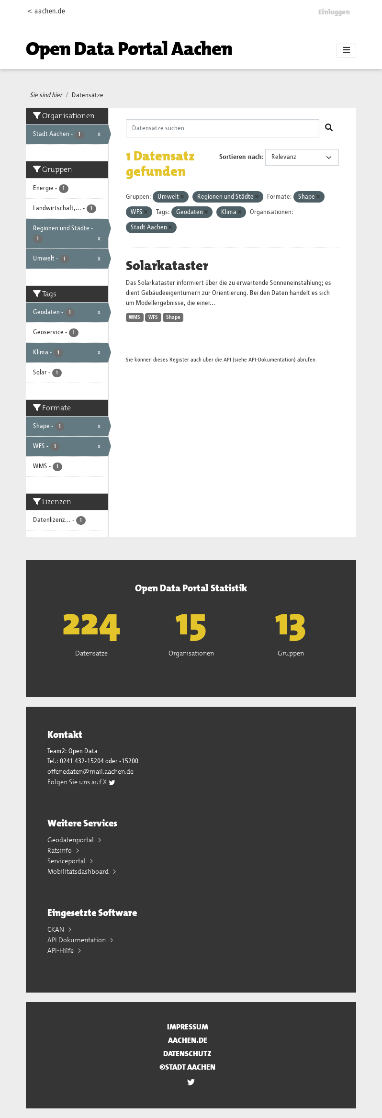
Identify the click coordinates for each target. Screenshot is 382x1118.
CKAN (56, 929)
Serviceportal (67, 861)
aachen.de (187, 1040)
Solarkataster (167, 265)
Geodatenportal (71, 840)
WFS (153, 317)
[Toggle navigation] (346, 51)
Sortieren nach (240, 157)
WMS (134, 317)
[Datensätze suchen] (223, 128)
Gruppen (291, 653)
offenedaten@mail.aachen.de (90, 771)
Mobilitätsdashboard (78, 871)
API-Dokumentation (271, 360)
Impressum (187, 1027)
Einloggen (334, 12)
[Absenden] (329, 128)
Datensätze (87, 95)
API (227, 360)
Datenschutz (187, 1054)
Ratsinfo (60, 850)
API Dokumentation (77, 940)
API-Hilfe (61, 950)
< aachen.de (46, 11)
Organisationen (191, 653)
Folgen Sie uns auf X (81, 782)
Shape (173, 317)
